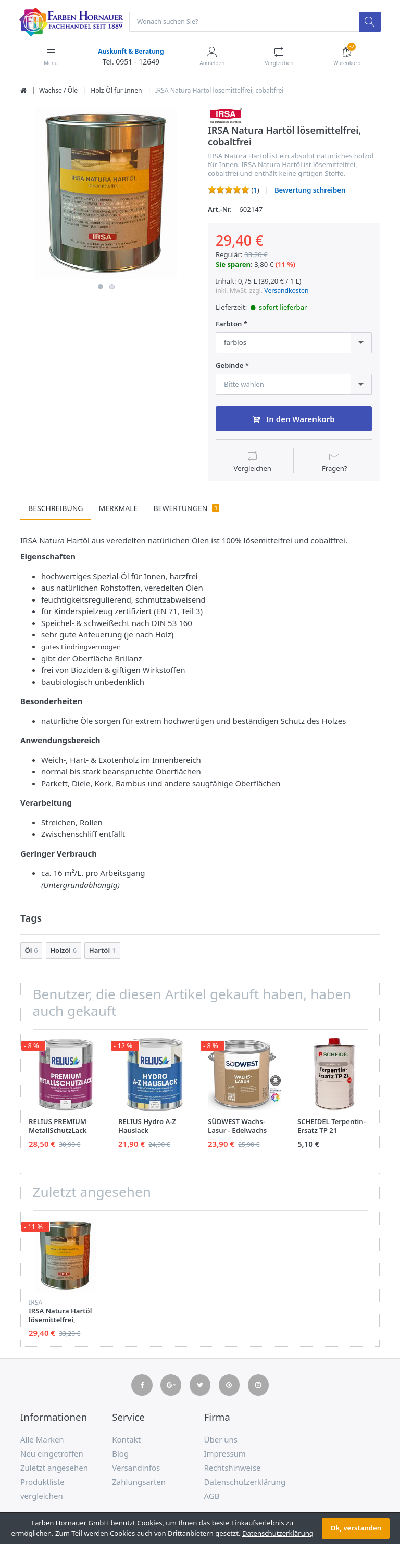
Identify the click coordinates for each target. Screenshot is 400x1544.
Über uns (221, 1440)
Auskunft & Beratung (130, 51)
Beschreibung (55, 509)
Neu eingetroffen (51, 1454)
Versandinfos (136, 1468)
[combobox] (294, 343)
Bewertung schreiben (309, 190)
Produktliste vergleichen (42, 1489)
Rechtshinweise (232, 1468)
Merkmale (118, 509)
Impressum (225, 1454)
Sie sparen (233, 265)
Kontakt (126, 1440)
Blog (120, 1454)
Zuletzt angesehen (54, 1468)
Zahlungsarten (139, 1482)
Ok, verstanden (355, 1528)
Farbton (229, 324)
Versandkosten (286, 291)
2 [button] (112, 287)
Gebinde (229, 366)
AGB (212, 1496)
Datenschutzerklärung (245, 1482)
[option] (106, 193)
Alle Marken (42, 1440)
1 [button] (100, 287)
